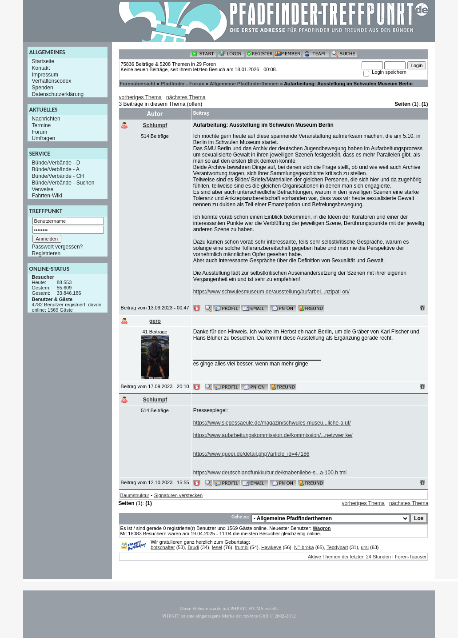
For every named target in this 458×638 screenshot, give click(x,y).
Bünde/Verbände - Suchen (63, 183)
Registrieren (46, 253)
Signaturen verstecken (178, 495)
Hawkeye (271, 547)
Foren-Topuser (411, 556)
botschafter (163, 547)
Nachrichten (46, 119)
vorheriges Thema (140, 97)
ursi (365, 547)
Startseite (43, 61)
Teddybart (337, 547)
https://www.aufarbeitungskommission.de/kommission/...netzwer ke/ (273, 435)
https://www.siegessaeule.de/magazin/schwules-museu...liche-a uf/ (272, 423)
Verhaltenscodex (52, 81)
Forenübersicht (137, 83)
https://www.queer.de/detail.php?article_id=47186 (251, 454)
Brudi (193, 547)
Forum (40, 131)
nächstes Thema (186, 97)
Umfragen (44, 138)
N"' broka (304, 547)
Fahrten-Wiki (47, 196)
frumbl (242, 547)
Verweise (43, 189)
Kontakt (41, 68)
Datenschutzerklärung (58, 94)
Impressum (45, 74)
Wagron (322, 528)
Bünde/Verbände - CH (58, 176)
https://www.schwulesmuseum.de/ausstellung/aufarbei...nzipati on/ (271, 292)
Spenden (42, 87)
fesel (217, 547)
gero (155, 321)
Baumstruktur (134, 495)
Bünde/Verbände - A (56, 169)
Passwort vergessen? (57, 247)
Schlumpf (155, 125)
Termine (41, 125)
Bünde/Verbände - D (56, 163)
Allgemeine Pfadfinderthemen (244, 83)
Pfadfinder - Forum (182, 83)
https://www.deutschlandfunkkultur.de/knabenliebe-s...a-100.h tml (270, 472)
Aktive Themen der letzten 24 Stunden (349, 556)
